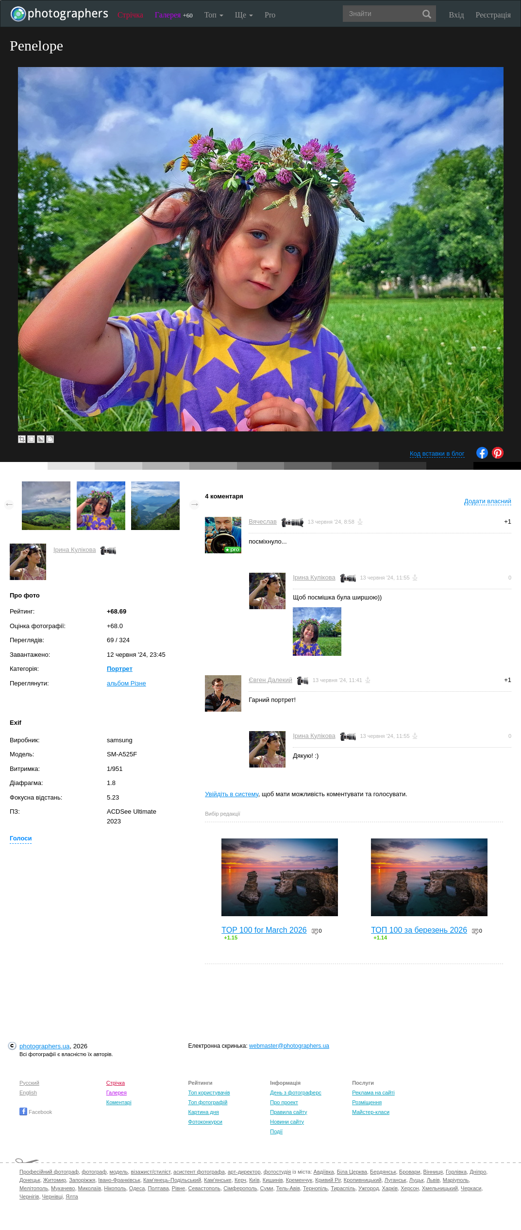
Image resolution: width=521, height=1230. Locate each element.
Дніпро (478, 1172)
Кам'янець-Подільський (172, 1180)
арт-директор (244, 1172)
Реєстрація (493, 15)
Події (276, 1131)
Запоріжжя (82, 1180)
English (28, 1092)
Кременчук (299, 1180)
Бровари (409, 1172)
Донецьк (29, 1180)
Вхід (456, 15)
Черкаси (471, 1188)
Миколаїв (89, 1188)
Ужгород (368, 1188)
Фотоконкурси (205, 1122)
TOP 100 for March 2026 (264, 930)
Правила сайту (288, 1112)
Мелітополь (33, 1188)
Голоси (21, 838)
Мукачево (63, 1188)
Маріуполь (456, 1180)
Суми (266, 1188)
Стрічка (130, 15)
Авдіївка (324, 1172)
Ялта (72, 1196)
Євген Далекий (270, 679)
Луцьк (416, 1180)
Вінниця (433, 1172)
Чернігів (29, 1196)
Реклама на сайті (373, 1092)
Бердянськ (383, 1172)
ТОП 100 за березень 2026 (419, 930)
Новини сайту (287, 1122)
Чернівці (52, 1196)
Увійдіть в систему (231, 794)
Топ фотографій (208, 1102)
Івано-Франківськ (119, 1180)
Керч (240, 1180)
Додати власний (487, 501)
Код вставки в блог (437, 453)
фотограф (94, 1172)
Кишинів (273, 1180)
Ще (244, 15)
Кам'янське (218, 1180)
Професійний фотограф (49, 1172)
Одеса (137, 1188)
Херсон (410, 1188)
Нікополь (115, 1188)
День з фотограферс (295, 1092)
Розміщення (367, 1102)
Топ (213, 15)
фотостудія (277, 1172)
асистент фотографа (199, 1172)
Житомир (54, 1180)
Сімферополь (240, 1188)
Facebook (35, 1112)
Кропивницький (363, 1180)
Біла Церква (352, 1172)
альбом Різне (126, 683)
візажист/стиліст (150, 1172)
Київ (254, 1180)
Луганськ (395, 1180)
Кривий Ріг (327, 1180)
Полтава (158, 1188)
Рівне (178, 1188)
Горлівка (456, 1172)
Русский (29, 1083)
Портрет (120, 668)
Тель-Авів (288, 1188)
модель (119, 1172)
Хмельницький (440, 1188)
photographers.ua (44, 1046)
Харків (390, 1188)
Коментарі (119, 1102)
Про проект (284, 1102)
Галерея (174, 15)
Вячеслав (263, 521)
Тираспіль (343, 1188)
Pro (270, 15)
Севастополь (204, 1188)
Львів (433, 1180)
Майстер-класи (370, 1112)
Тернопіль (315, 1188)
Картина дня (203, 1112)
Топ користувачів (209, 1092)
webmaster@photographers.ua (289, 1045)
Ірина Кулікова (74, 549)
